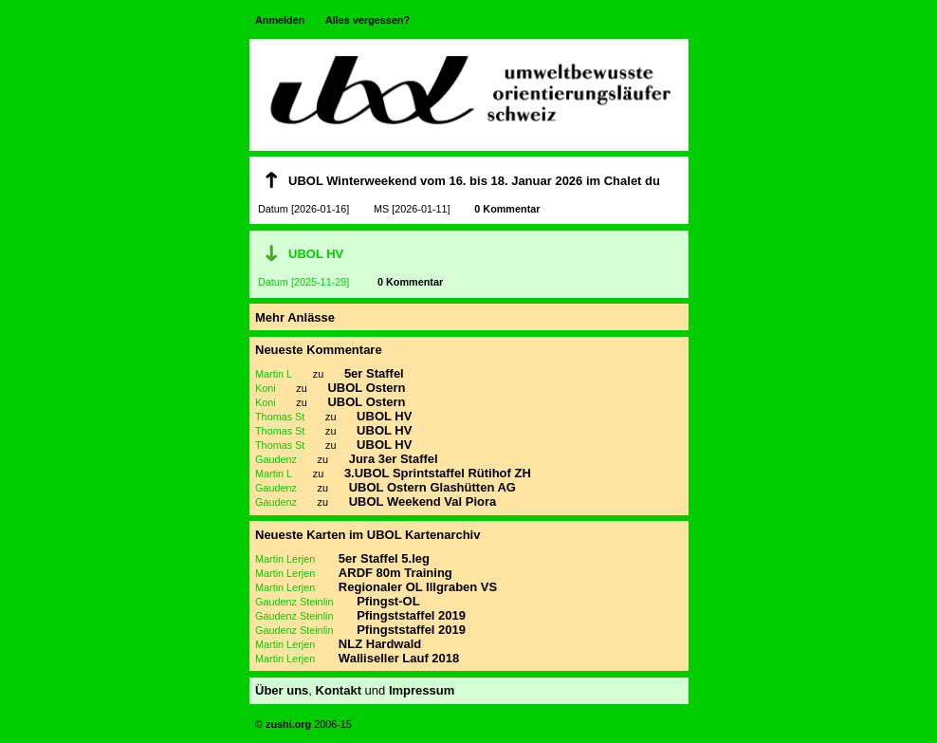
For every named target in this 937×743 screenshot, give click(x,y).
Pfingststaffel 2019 (411, 615)
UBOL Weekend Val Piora (423, 501)
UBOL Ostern (366, 388)
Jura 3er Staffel (393, 459)
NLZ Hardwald (380, 644)
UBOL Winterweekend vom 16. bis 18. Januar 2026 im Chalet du (474, 181)
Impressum (421, 690)
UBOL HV (315, 254)
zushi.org (287, 724)
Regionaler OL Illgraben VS (418, 587)
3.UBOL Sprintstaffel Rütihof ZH (437, 473)
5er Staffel (374, 373)
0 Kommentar (507, 208)
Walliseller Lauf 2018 (399, 658)
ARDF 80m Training (395, 573)
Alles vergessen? (367, 20)
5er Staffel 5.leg (384, 558)
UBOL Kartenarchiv (424, 535)
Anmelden (279, 20)
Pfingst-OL (388, 601)
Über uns (281, 690)
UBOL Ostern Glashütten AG (432, 487)
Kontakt (338, 690)
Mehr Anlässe (295, 317)
